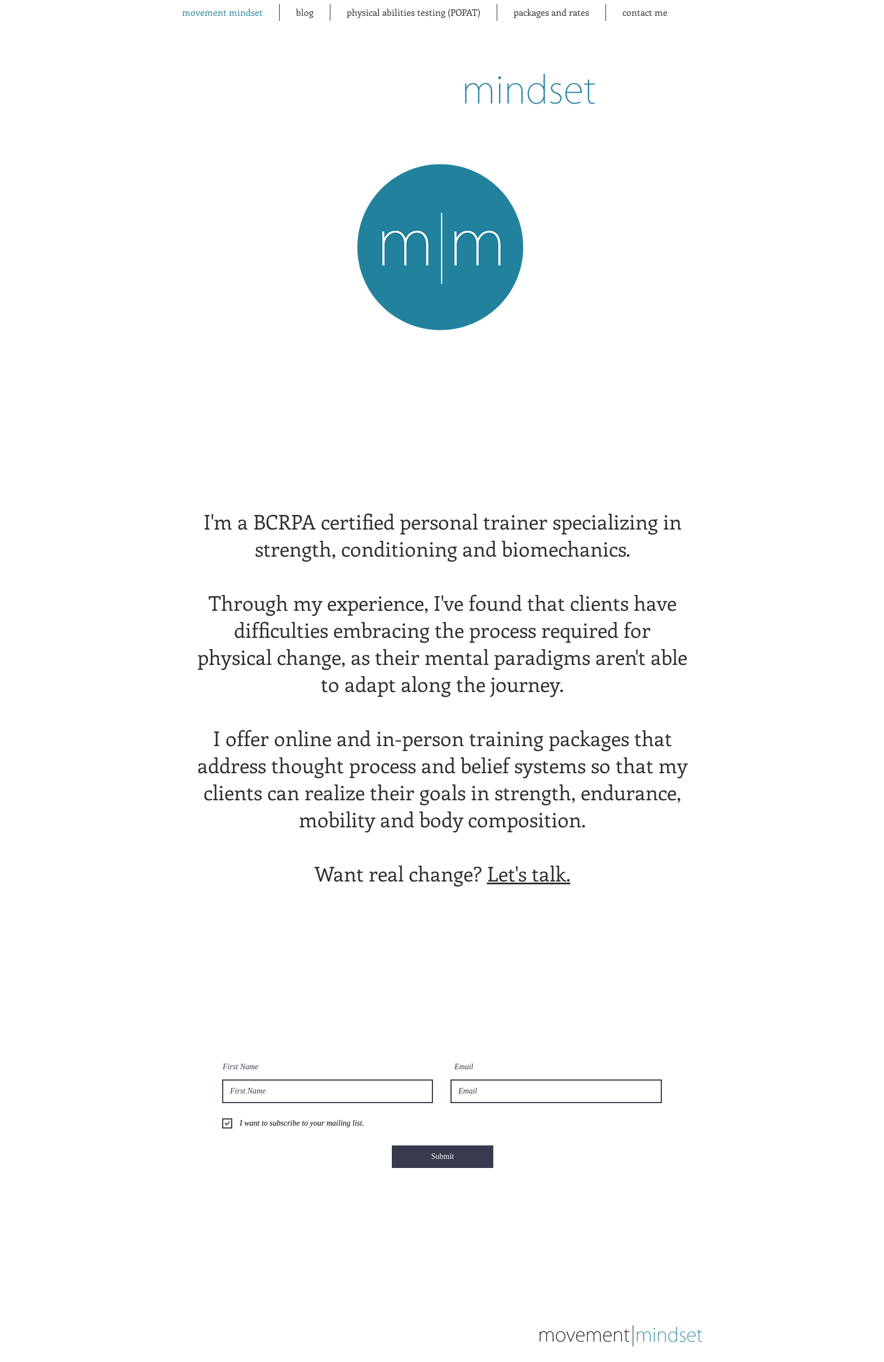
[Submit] (442, 1156)
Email (463, 1067)
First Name (240, 1067)
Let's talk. (529, 873)
